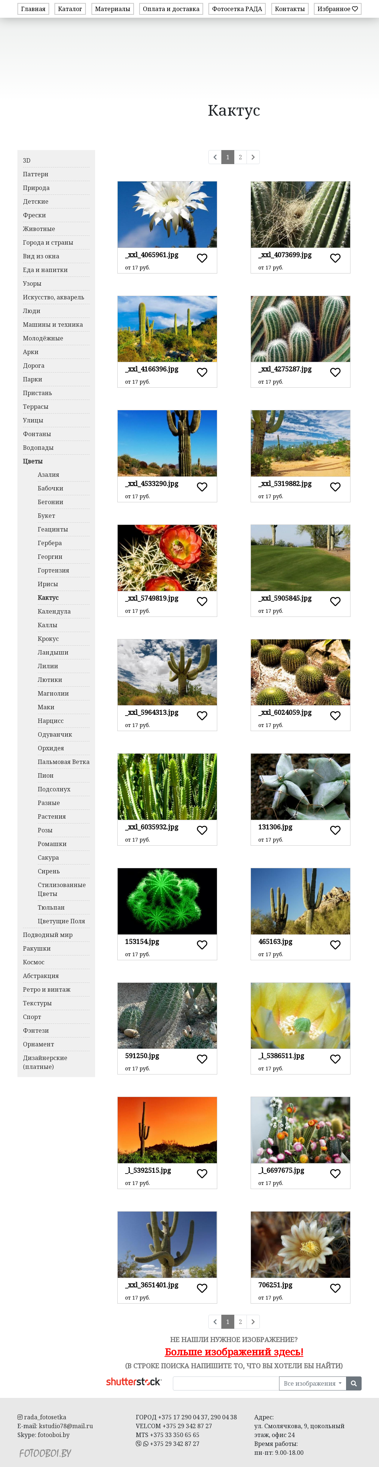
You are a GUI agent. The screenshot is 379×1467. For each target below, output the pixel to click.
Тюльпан (51, 907)
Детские (35, 201)
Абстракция (41, 976)
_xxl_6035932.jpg (151, 826)
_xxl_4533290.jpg (151, 483)
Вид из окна (41, 256)
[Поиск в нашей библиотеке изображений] (226, 1383)
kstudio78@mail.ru (66, 1426)
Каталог (70, 9)
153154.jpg (142, 941)
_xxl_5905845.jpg (285, 598)
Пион (46, 775)
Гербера (50, 543)
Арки (30, 352)
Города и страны (48, 242)
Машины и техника (53, 324)
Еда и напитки (45, 270)
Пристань (37, 393)
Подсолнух (54, 789)
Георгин (50, 557)
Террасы (35, 407)
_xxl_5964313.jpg (151, 712)
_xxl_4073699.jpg (285, 254)
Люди (31, 311)
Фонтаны (37, 434)
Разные (49, 803)
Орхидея (51, 748)
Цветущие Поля (61, 921)
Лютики (50, 680)
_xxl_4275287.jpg (285, 368)
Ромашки (52, 844)
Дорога (33, 365)
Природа (36, 188)
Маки (46, 707)
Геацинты (53, 529)
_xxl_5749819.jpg (151, 598)
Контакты (290, 9)
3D (26, 160)
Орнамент (38, 1044)
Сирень (49, 871)
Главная (33, 9)
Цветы (33, 461)
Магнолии (53, 693)
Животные (39, 229)
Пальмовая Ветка (64, 762)
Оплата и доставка (171, 9)
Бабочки (50, 488)
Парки (32, 379)
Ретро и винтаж (46, 989)
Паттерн (35, 174)
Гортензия (53, 570)
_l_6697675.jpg (281, 1170)
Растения (52, 816)
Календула (54, 611)
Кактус (48, 598)
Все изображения (310, 1383)
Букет (46, 516)
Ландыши (53, 652)
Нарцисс (51, 721)
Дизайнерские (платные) (45, 1062)
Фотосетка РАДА (237, 9)
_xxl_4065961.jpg (151, 254)
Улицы (33, 420)
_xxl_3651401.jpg (151, 1284)
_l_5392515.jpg (148, 1170)
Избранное (338, 9)
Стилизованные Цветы (62, 889)
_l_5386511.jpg (281, 1055)
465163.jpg (275, 941)
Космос (33, 962)
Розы (45, 830)
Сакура (48, 857)
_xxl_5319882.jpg (285, 483)
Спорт (32, 1017)
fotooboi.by (54, 1435)
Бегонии (50, 502)
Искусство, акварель (53, 297)
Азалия (48, 475)
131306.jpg (275, 826)
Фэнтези (36, 1030)
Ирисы (48, 584)
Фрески (34, 215)
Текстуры (37, 1003)
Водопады (38, 448)
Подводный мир (48, 935)
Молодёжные (43, 338)
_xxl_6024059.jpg (285, 712)
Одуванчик (55, 734)
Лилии (48, 666)
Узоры (32, 283)
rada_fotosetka (41, 1417)
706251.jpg (275, 1284)
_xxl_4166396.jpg (151, 368)
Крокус (48, 639)
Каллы (47, 625)
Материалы (112, 9)
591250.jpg (142, 1055)
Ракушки (37, 948)
